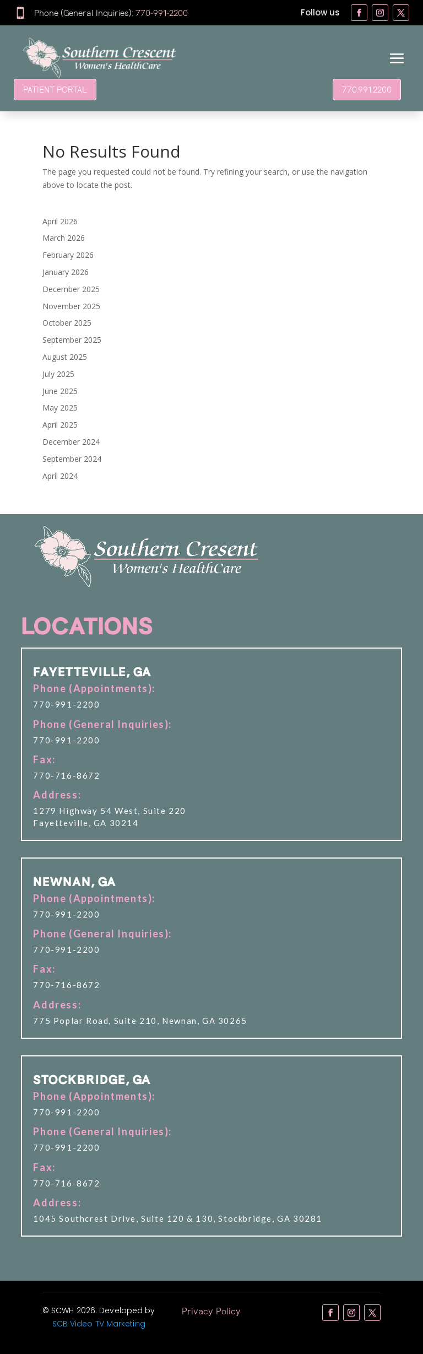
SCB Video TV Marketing (98, 1323)
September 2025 (71, 340)
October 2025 (66, 322)
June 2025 (60, 391)
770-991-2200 (161, 13)
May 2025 (60, 407)
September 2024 (71, 459)
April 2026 (60, 221)
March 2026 (63, 238)
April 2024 (60, 476)
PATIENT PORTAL (55, 89)
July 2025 (58, 374)
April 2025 (60, 424)
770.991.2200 (367, 89)
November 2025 (71, 306)
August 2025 (64, 357)
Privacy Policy (211, 1311)
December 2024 (71, 441)
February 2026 (68, 255)
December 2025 (71, 289)
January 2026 (65, 272)
